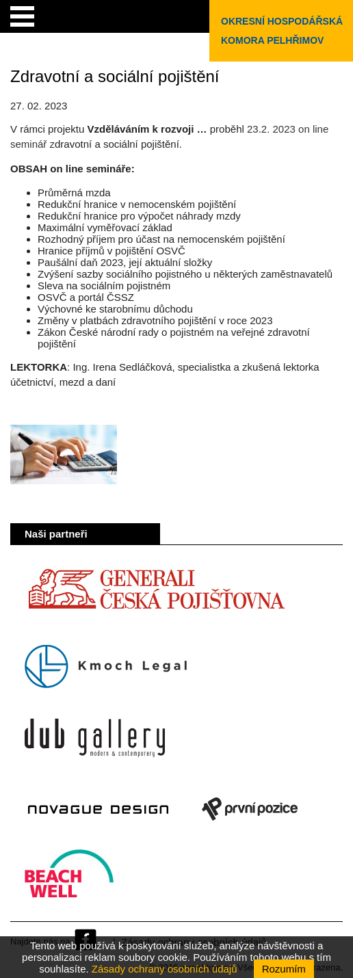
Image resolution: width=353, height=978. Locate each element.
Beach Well (69, 880)
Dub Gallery (95, 738)
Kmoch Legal (106, 667)
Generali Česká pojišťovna (156, 595)
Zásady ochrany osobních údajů (164, 969)
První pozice (250, 809)
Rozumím (284, 969)
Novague (98, 809)
